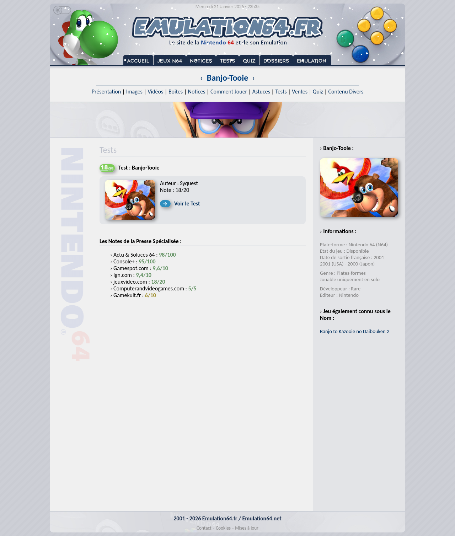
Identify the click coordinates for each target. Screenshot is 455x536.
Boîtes (175, 91)
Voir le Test (187, 203)
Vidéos (155, 91)
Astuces (261, 91)
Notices (196, 91)
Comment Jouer (228, 91)
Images (134, 91)
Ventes (299, 91)
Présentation (106, 91)
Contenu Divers (345, 91)
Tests (281, 91)
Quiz (318, 91)
